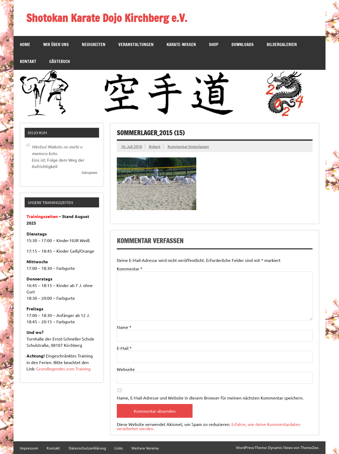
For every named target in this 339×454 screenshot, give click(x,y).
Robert (154, 146)
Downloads (242, 44)
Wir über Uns (56, 44)
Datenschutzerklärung (87, 448)
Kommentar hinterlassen (188, 146)
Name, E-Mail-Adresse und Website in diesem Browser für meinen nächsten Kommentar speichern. (210, 398)
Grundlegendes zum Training (63, 368)
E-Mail (124, 348)
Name (124, 327)
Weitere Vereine (145, 448)
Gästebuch (59, 61)
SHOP (213, 44)
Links (118, 448)
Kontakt (28, 61)
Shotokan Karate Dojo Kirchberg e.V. (106, 17)
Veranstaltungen (136, 44)
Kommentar (129, 268)
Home (25, 44)
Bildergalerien (282, 44)
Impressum (29, 448)
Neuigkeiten (93, 44)
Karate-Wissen (181, 44)
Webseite (126, 369)
